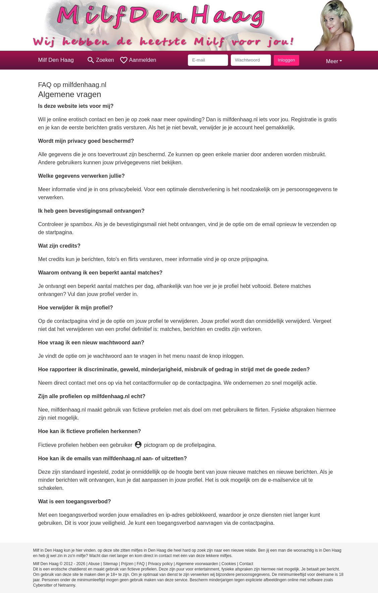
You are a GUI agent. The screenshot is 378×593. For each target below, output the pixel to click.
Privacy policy (160, 563)
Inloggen (286, 59)
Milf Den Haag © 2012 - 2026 (59, 563)
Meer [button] (332, 61)
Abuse (94, 563)
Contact (246, 563)
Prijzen (127, 563)
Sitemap (110, 563)
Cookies (228, 563)
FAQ (141, 563)
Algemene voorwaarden (197, 563)
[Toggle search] (100, 60)
